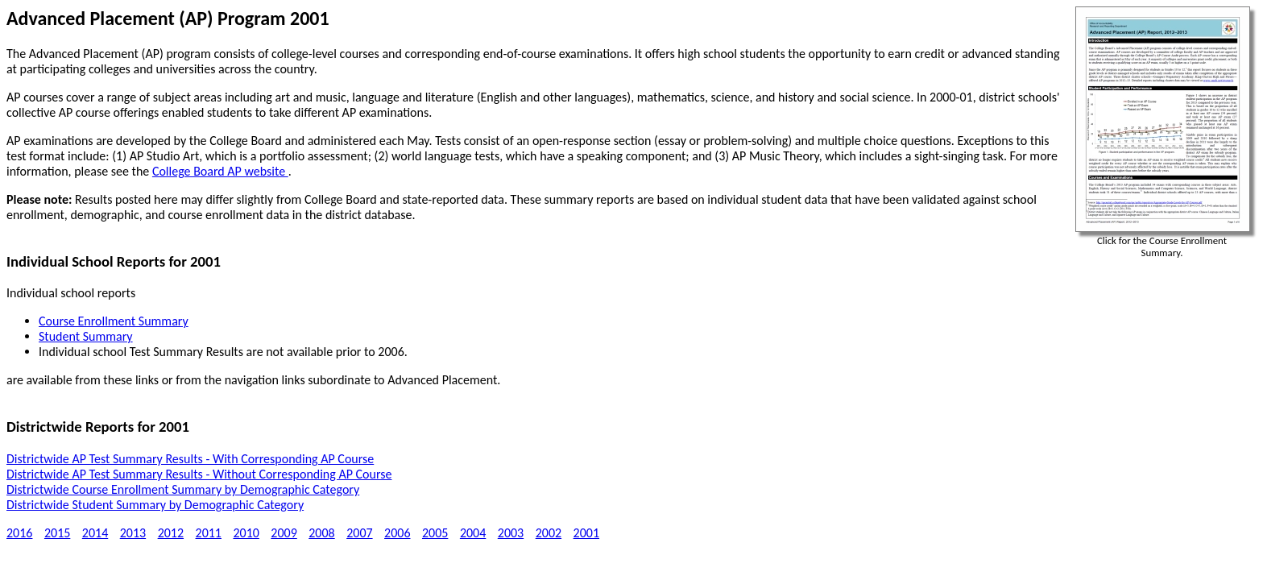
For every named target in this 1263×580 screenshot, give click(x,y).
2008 (321, 533)
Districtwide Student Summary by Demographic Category (155, 504)
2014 (95, 533)
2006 (397, 533)
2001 (586, 533)
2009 (283, 533)
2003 (511, 533)
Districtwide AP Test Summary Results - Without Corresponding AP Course (198, 474)
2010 (246, 533)
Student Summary (86, 336)
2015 (57, 533)
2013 (133, 533)
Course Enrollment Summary (113, 321)
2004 (473, 533)
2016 (19, 533)
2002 (548, 533)
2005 (435, 533)
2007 (359, 533)
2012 (171, 533)
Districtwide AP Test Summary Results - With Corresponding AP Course (190, 458)
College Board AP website (220, 171)
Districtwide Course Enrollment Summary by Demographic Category (182, 489)
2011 (209, 533)
